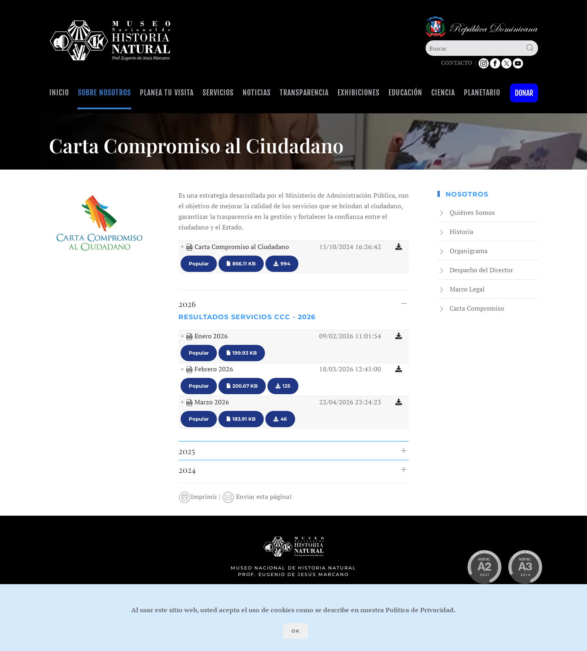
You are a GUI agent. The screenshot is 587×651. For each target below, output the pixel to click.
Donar (524, 92)
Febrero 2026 (209, 369)
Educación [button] (405, 92)
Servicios (218, 92)
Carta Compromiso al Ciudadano (237, 247)
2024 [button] (187, 469)
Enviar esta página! (256, 496)
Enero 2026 (207, 336)
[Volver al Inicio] (110, 41)
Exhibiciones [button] (359, 92)
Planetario (482, 92)
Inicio (59, 92)
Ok (295, 631)
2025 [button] (187, 451)
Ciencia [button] (443, 92)
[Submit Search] (530, 47)
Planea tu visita (167, 92)
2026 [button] (187, 303)
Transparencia (304, 92)
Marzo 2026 (207, 402)
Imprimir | (200, 496)
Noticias (257, 92)
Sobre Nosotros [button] (104, 92)
